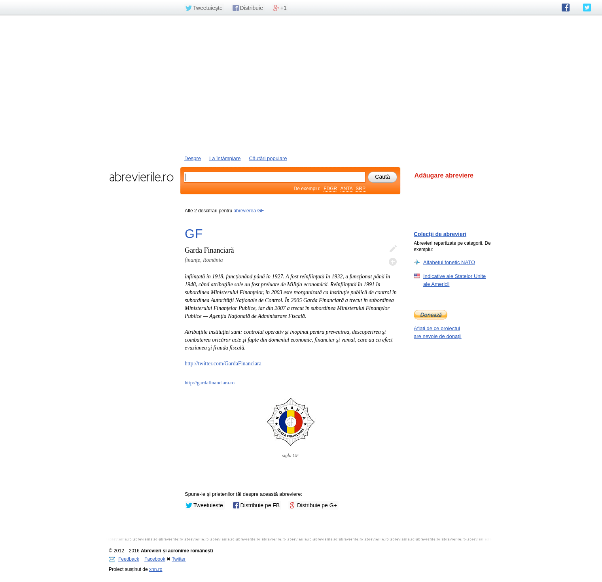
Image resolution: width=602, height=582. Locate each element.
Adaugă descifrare (393, 262)
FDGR (330, 188)
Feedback (124, 559)
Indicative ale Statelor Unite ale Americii (454, 280)
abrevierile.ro (141, 177)
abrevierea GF (248, 211)
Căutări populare (268, 158)
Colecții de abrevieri (440, 234)
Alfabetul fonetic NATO (449, 262)
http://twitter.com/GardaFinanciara (223, 364)
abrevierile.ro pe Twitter (587, 7)
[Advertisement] (301, 84)
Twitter (179, 559)
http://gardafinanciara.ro (210, 382)
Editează (393, 249)
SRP (360, 188)
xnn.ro (155, 569)
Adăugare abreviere (444, 175)
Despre (192, 158)
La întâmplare (225, 158)
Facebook (154, 559)
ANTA (346, 188)
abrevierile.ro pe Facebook (566, 7)
